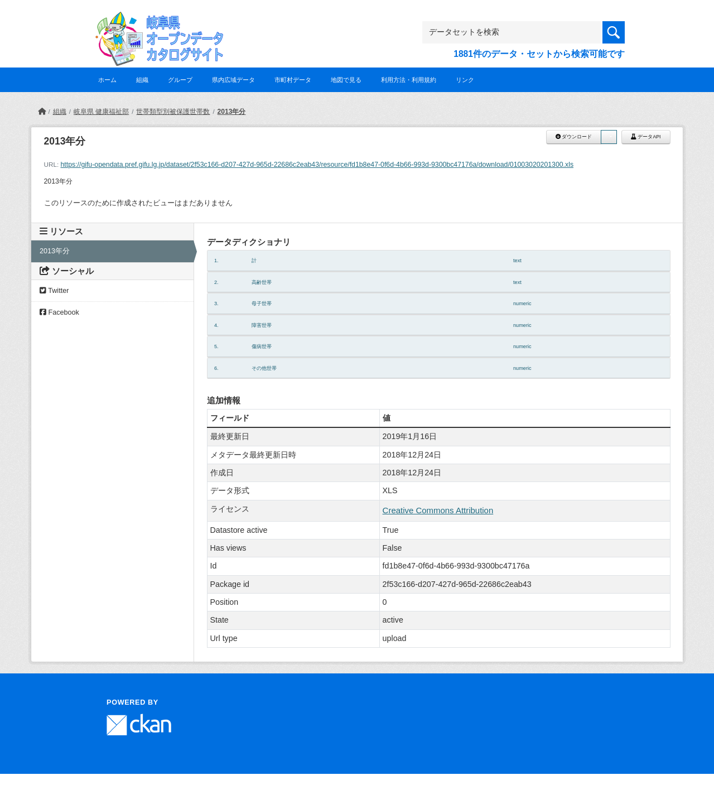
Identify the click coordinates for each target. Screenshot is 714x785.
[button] (608, 137)
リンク (465, 79)
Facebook (59, 312)
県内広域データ (233, 79)
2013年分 (232, 111)
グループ (180, 79)
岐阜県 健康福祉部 (101, 111)
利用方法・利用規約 (408, 79)
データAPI (646, 136)
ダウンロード (574, 136)
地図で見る (346, 79)
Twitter (54, 291)
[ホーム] (42, 111)
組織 (142, 79)
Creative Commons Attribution (438, 510)
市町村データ (292, 79)
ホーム (107, 79)
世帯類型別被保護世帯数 (173, 111)
